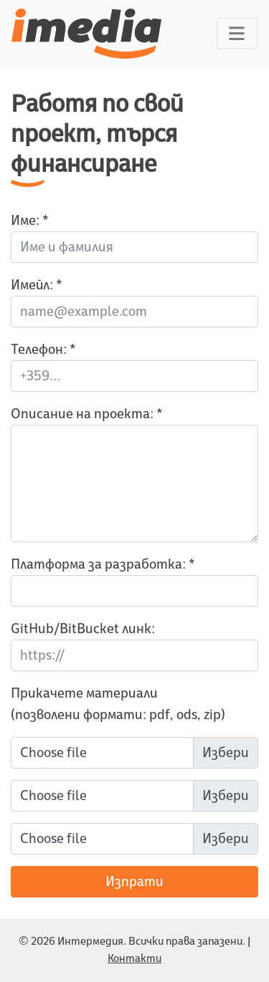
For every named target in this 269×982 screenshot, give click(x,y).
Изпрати (134, 881)
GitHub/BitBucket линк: (83, 628)
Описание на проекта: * (87, 414)
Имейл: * (36, 285)
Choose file (53, 752)
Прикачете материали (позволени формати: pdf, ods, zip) (118, 704)
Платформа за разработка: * (103, 564)
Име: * (30, 220)
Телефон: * (43, 349)
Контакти (134, 959)
